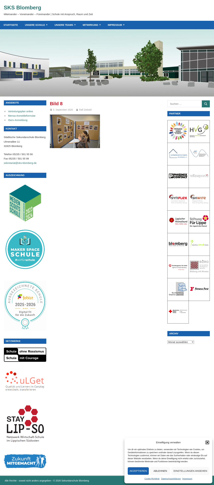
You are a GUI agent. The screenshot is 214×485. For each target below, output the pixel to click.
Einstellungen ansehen (190, 470)
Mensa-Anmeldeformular (21, 115)
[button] (207, 442)
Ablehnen (160, 470)
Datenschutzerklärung (171, 479)
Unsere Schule (35, 25)
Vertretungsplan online (20, 111)
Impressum (187, 479)
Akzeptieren (138, 470)
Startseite (11, 25)
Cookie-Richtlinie (151, 479)
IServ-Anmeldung (17, 120)
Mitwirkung (90, 25)
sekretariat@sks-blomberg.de (20, 162)
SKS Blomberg (22, 8)
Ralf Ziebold (85, 109)
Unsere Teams (64, 25)
